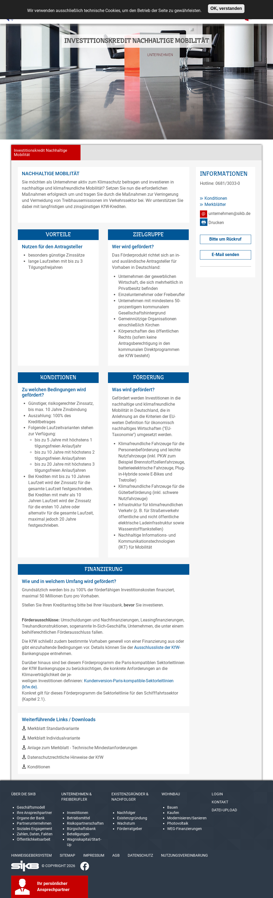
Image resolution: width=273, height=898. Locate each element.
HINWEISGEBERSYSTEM (31, 855)
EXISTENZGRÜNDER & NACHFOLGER (129, 796)
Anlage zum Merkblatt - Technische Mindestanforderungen (82, 747)
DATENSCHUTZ (140, 855)
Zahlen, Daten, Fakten (35, 834)
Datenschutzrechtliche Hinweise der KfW (65, 757)
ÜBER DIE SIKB (23, 794)
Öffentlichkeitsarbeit (33, 839)
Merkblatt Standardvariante (53, 728)
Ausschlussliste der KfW (156, 647)
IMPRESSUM (93, 855)
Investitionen (77, 813)
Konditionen (38, 766)
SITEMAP (67, 855)
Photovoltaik (177, 823)
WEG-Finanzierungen (184, 829)
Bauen (172, 807)
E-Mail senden (225, 254)
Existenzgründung (132, 818)
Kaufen (173, 813)
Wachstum (126, 823)
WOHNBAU (171, 794)
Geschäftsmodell (31, 807)
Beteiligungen (78, 834)
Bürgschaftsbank (81, 829)
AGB (116, 855)
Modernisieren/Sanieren (187, 818)
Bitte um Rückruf (225, 239)
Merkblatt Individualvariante (53, 738)
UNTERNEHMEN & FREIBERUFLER (76, 796)
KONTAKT (220, 802)
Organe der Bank (31, 818)
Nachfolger (126, 813)
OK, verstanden (226, 7)
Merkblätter (215, 204)
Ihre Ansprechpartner (34, 813)
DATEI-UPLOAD (224, 810)
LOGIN (217, 794)
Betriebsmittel (78, 818)
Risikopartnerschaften (85, 823)
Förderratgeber (129, 829)
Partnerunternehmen (34, 823)
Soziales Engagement (34, 829)
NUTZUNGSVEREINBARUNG (184, 855)
